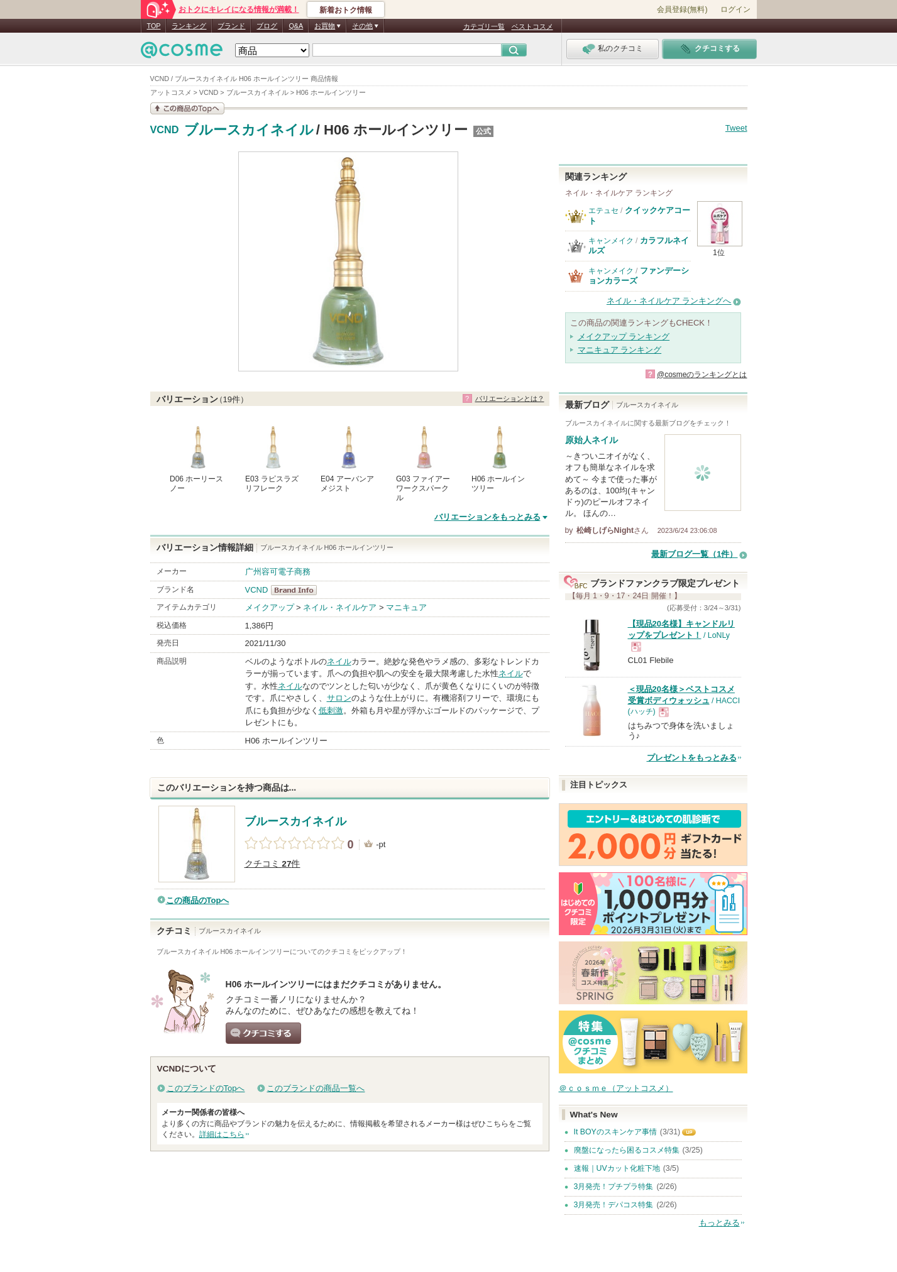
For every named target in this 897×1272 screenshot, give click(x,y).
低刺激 (331, 710)
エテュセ (603, 210)
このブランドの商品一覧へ (316, 1088)
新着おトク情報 (345, 10)
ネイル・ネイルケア (340, 607)
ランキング (189, 26)
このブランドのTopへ (206, 1088)
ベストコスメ (532, 26)
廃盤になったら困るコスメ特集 (627, 1150)
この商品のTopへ (197, 900)
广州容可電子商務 (278, 571)
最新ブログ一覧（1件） (694, 554)
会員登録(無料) (682, 9)
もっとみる (719, 1222)
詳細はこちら (222, 1134)
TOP (154, 26)
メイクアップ (269, 607)
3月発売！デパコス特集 (614, 1204)
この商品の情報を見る (187, 108)
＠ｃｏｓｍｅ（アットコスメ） (616, 1088)
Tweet (736, 128)
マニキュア (406, 607)
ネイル (339, 661)
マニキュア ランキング (620, 349)
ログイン (735, 9)
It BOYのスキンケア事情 (615, 1131)
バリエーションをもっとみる (487, 517)
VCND (164, 130)
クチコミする (263, 1033)
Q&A (296, 26)
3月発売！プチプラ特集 (614, 1186)
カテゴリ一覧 (484, 26)
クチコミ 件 (272, 864)
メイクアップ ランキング (624, 336)
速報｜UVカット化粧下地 (617, 1168)
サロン (339, 698)
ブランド (231, 26)
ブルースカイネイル (249, 130)
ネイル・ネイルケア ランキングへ (669, 300)
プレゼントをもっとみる (692, 757)
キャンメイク (611, 240)
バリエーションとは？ (509, 398)
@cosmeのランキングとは (702, 374)
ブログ (266, 26)
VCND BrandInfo (297, 590)
